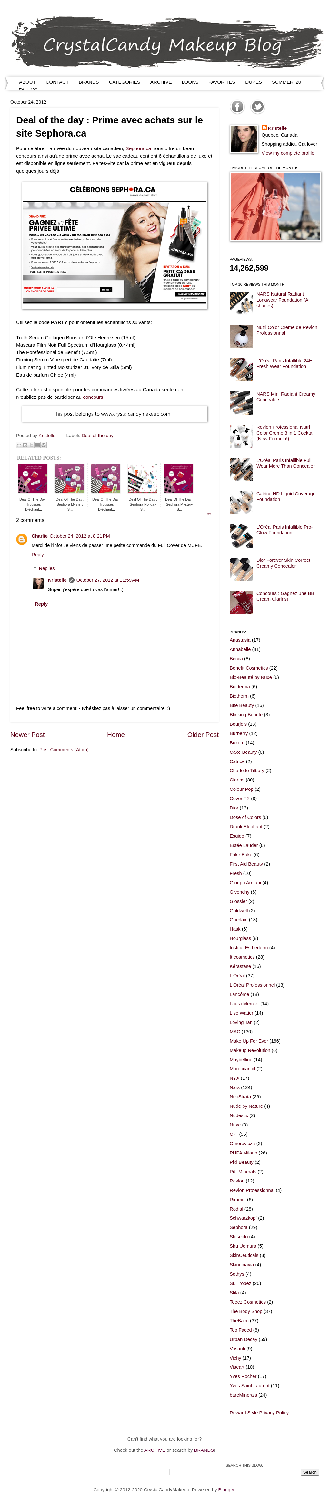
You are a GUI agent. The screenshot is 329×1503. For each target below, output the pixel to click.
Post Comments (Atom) (64, 749)
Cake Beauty (243, 752)
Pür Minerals (243, 1171)
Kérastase (240, 966)
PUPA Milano (243, 1152)
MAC (235, 1031)
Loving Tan (241, 1022)
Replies (47, 568)
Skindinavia (242, 1264)
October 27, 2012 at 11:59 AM (107, 580)
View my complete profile (288, 153)
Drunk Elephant (246, 826)
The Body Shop (246, 1311)
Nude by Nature (246, 1106)
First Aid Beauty (246, 863)
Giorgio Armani (245, 882)
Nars (235, 1087)
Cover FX (240, 798)
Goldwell (239, 910)
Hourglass (240, 938)
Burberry (239, 733)
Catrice (237, 761)
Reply (38, 554)
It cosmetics (242, 957)
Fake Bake (241, 854)
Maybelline (241, 1059)
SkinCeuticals (244, 1255)
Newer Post (27, 734)
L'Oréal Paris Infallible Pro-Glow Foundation (284, 529)
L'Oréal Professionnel (252, 985)
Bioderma (240, 686)
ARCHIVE (161, 82)
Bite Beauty (242, 705)
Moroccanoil (242, 1068)
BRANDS (89, 82)
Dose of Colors (245, 817)
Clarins (237, 779)
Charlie (40, 536)
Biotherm (239, 696)
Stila (234, 1292)
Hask (235, 929)
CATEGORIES (124, 82)
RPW (209, 514)
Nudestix (239, 1115)
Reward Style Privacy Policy (259, 1412)
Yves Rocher (243, 1376)
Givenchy (239, 892)
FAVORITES (221, 82)
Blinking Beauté (246, 714)
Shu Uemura (243, 1246)
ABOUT (27, 82)
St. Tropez (240, 1283)
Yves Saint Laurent (250, 1385)
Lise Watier (241, 1013)
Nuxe (235, 1124)
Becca (236, 658)
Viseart (237, 1367)
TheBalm (239, 1320)
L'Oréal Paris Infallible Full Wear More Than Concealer (285, 463)
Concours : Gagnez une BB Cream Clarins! (285, 596)
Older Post (203, 734)
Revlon (237, 1180)
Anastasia (240, 640)
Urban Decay (243, 1339)
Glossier (238, 901)
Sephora (239, 1227)
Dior (234, 807)
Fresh (236, 873)
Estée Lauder (244, 845)
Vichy (235, 1358)
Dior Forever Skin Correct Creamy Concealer (283, 563)
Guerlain (239, 919)
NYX (234, 1078)
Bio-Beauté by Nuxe (251, 677)
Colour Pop (242, 789)
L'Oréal (237, 975)
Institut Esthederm (249, 947)
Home (116, 734)
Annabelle (240, 649)
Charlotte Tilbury (247, 770)
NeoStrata (240, 1096)
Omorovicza (242, 1143)
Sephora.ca (138, 148)
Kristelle (57, 580)
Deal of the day (98, 435)
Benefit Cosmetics (249, 668)
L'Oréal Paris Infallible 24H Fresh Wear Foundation (284, 363)
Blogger (226, 1489)
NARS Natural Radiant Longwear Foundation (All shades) (283, 300)
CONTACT (57, 82)
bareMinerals (243, 1395)
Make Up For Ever (249, 1041)
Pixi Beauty (242, 1162)
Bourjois (238, 724)
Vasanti (237, 1348)
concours (93, 397)
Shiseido (239, 1236)
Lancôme (239, 994)
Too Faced (241, 1330)
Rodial (236, 1208)
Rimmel (238, 1199)
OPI (234, 1134)
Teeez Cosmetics (248, 1302)
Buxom (237, 742)
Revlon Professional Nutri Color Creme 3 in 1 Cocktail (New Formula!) (285, 433)
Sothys (237, 1274)
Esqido (237, 835)
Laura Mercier (244, 1003)
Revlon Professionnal (252, 1190)
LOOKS (190, 82)
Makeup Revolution (250, 1050)
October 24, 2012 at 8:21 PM (80, 536)
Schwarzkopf (243, 1218)
